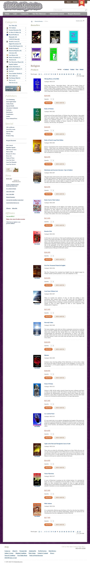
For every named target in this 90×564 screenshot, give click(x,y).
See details (37, 91)
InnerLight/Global (11, 101)
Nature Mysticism (49, 473)
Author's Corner (9, 553)
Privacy (52, 553)
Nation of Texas (10, 158)
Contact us (7, 551)
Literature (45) (13, 53)
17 (71, 74)
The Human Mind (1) (13, 78)
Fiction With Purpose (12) (16, 46)
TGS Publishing (10, 99)
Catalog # (66, 69)
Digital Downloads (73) (15, 44)
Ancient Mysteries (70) (14, 30)
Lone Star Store (10, 160)
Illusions (46, 355)
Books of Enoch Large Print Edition (53, 140)
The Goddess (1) (12, 76)
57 (77, 74)
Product (72, 69)
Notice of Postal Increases (36, 555)
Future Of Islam (48, 383)
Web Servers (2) (13, 82)
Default (81, 69)
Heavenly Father (48, 322)
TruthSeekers (9, 114)
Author (8, 116)
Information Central (57, 14)
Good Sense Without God (51, 291)
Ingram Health (10, 106)
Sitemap (8, 133)
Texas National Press (11, 118)
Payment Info (23, 551)
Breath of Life (48, 231)
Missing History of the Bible (51, 79)
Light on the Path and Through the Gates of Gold (57, 443)
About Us (14, 551)
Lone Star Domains (11, 162)
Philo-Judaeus (48, 503)
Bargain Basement (11, 140)
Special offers (9, 131)
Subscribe (14, 208)
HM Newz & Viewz (11, 149)
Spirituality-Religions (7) (14, 69)
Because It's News (11, 153)
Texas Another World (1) (14, 73)
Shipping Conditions (21, 553)
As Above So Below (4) (14, 32)
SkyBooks (8, 110)
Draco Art (9, 156)
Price (77, 69)
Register (75, 1)
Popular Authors (13, 64)
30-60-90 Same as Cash (11, 557)
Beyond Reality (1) (13, 34)
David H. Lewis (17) (13, 41)
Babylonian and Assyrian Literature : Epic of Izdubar (58, 170)
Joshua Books (9, 103)
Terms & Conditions (10, 555)
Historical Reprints (39, 21)
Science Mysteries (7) (13, 66)
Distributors (9, 112)
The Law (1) (11, 80)
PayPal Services (42, 551)
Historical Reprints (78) (14, 50)
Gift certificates (10, 127)
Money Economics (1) (13, 57)
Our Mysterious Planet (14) (15, 62)
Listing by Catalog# (43, 553)
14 (64, 74)
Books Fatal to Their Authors (52, 200)
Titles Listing (32, 553)
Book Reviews (52, 551)
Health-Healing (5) (13, 48)
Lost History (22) (12, 55)
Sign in (69, 1)
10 (55, 74)
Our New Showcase (39, 14)
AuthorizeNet (32, 551)
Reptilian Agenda (10, 147)
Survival (10, 71)
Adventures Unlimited (12, 108)
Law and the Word (49, 413)
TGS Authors (11, 28)
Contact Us (24, 14)
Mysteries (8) (11, 60)
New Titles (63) (13, 25)
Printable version (79, 20)
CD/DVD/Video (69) (14, 39)
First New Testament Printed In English (54, 265)
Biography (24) (13, 37)
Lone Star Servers (11, 164)
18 (73, 74)
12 (59, 74)
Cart (15, 14)
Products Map (10, 135)
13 (62, 74)
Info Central (9, 145)
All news (8, 208)
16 (68, 74)
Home (7, 14)
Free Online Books (22, 555)
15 (66, 74)
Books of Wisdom (49, 108)
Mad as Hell (9, 151)
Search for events (10, 129)
